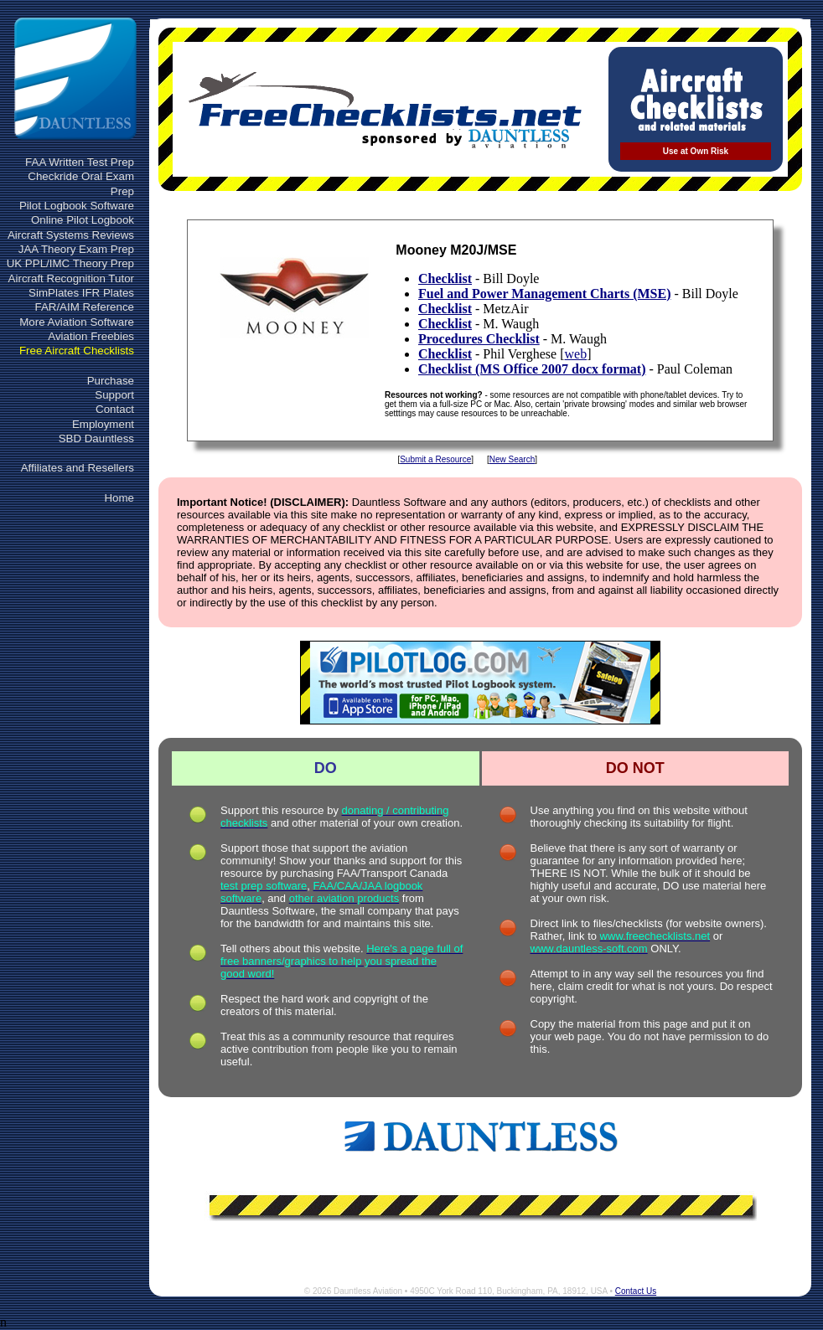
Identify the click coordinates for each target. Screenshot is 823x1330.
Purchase (110, 380)
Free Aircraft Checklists (76, 350)
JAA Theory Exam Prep (76, 249)
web (576, 354)
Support (114, 395)
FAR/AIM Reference (84, 307)
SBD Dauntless (96, 438)
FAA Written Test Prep (79, 162)
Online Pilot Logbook (82, 220)
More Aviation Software (76, 322)
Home (119, 498)
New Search (512, 459)
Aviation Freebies (91, 336)
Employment (103, 424)
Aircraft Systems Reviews (71, 235)
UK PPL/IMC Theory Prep (70, 263)
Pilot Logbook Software (76, 205)
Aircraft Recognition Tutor (71, 278)
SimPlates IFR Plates (81, 292)
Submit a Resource (435, 459)
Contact (115, 409)
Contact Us (635, 1291)
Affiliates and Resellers (77, 467)
